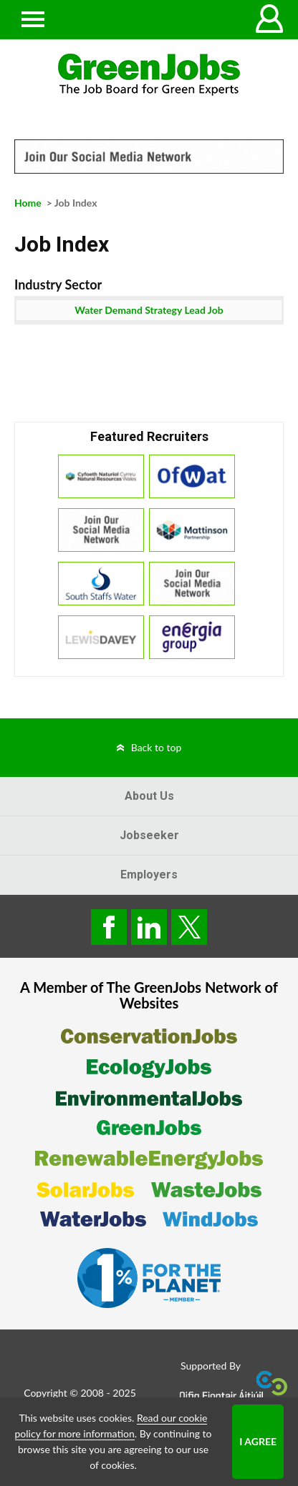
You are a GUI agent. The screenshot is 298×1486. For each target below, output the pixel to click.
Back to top (156, 747)
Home (28, 203)
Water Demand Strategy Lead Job (148, 310)
